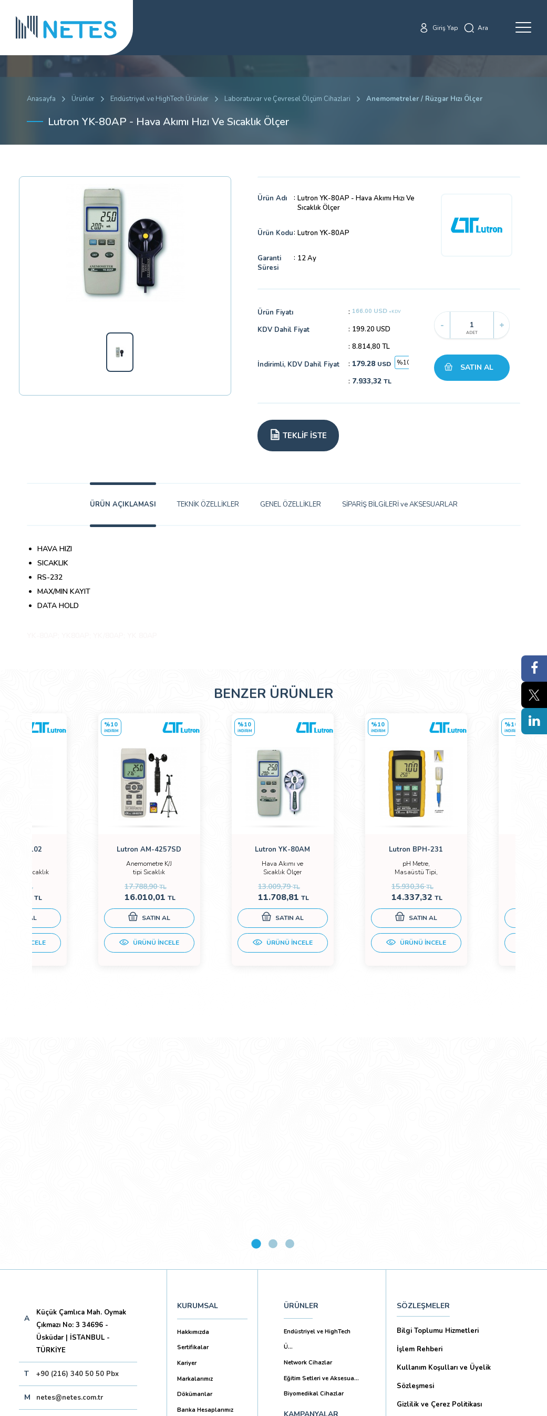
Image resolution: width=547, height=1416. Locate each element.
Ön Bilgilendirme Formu (436, 1232)
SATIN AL (476, 367)
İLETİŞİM (299, 1237)
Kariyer (187, 1135)
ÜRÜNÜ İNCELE (92, 953)
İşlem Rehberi (419, 1121)
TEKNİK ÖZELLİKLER (208, 504)
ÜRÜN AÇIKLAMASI (123, 504)
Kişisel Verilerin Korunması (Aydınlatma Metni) (462, 1204)
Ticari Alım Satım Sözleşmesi (444, 1287)
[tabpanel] (92, 853)
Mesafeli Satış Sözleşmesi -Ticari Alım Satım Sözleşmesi (459, 1259)
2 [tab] (273, 1016)
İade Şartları (417, 1306)
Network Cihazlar (308, 1135)
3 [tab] (289, 1016)
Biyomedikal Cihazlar (314, 1166)
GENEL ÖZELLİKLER (290, 504)
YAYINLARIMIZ (309, 1212)
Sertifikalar (193, 1120)
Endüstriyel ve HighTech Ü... (317, 1112)
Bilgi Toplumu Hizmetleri (438, 1103)
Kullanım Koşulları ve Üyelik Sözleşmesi (444, 1149)
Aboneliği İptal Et (97, 1236)
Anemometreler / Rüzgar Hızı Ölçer (424, 99)
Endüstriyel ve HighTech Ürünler (159, 99)
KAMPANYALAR (311, 1186)
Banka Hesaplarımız (205, 1182)
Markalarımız (195, 1151)
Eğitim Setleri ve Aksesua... (321, 1151)
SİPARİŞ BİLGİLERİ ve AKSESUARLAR (400, 504)
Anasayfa (41, 99)
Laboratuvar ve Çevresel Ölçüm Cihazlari (287, 99)
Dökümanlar (194, 1166)
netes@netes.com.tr (69, 1170)
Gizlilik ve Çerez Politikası (439, 1176)
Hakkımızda (193, 1104)
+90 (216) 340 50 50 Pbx (77, 1146)
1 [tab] (256, 1016)
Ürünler (83, 99)
